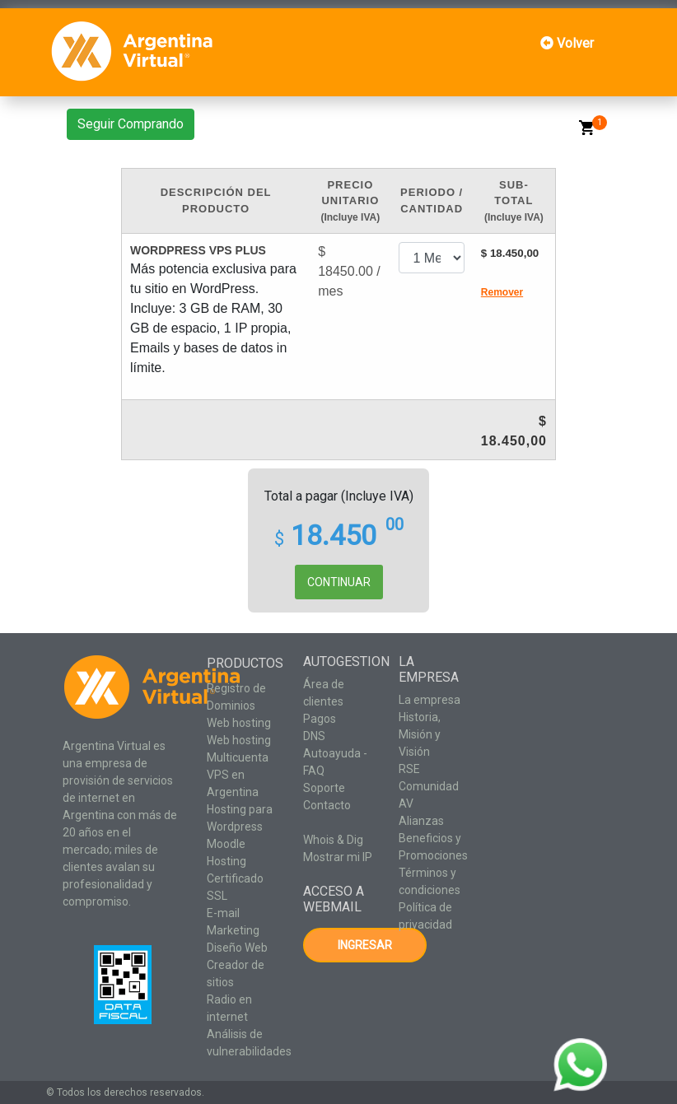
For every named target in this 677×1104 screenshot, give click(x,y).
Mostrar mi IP (337, 857)
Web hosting (239, 722)
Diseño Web (237, 947)
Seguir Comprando (130, 124)
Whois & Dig (333, 839)
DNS (314, 736)
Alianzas (421, 820)
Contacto (327, 805)
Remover (502, 292)
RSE (409, 769)
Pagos (319, 718)
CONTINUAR (339, 582)
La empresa (429, 699)
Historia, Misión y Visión (420, 734)
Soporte (324, 787)
